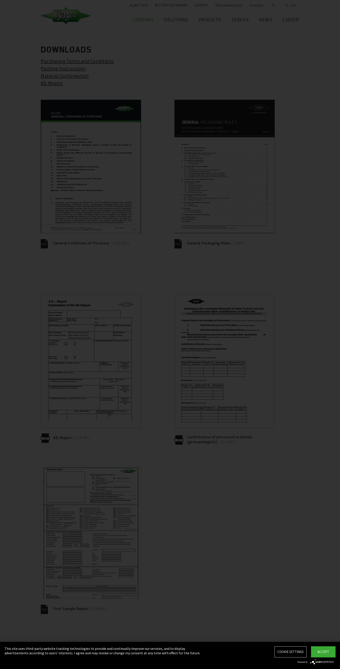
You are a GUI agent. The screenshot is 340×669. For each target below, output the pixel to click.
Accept (323, 652)
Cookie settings (290, 652)
